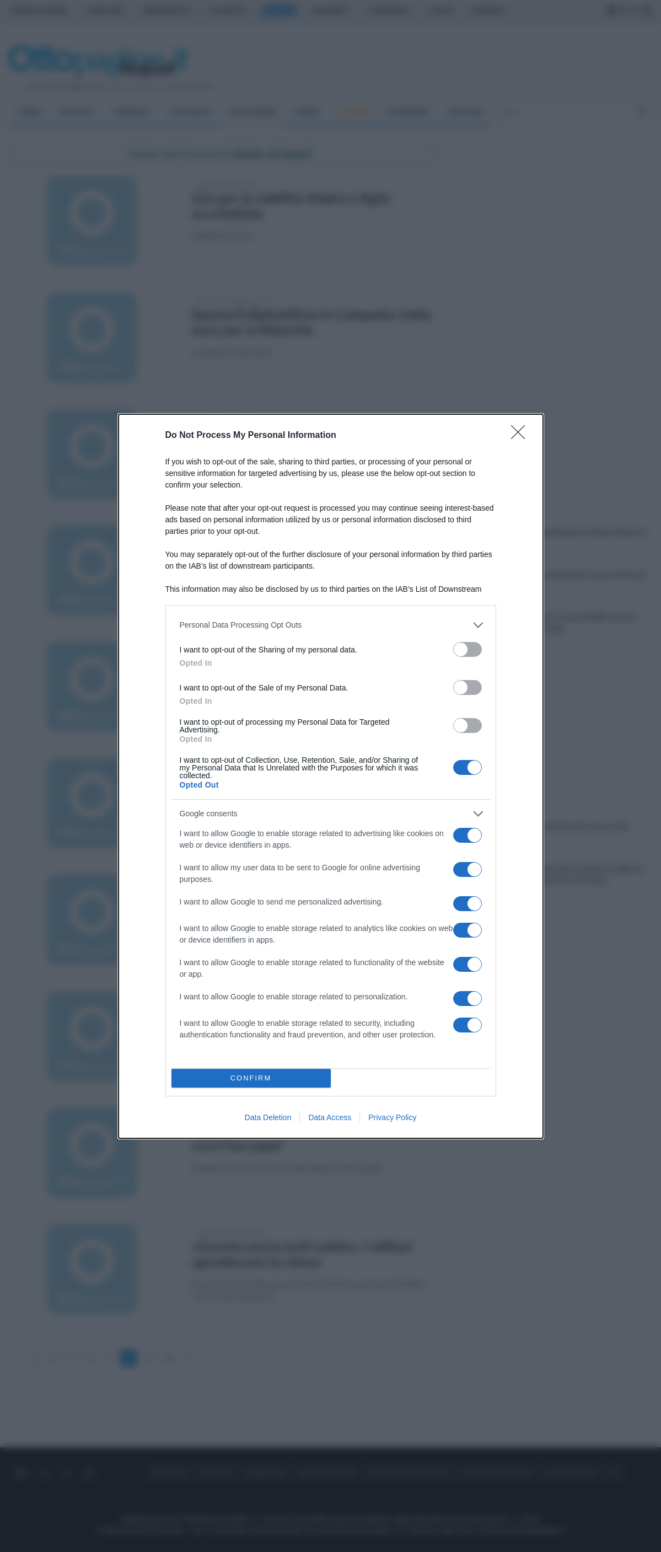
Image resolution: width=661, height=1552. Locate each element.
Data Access (329, 1117)
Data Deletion (268, 1117)
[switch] (467, 649)
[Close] (521, 435)
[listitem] (331, 625)
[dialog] (331, 776)
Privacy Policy (392, 1117)
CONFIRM (251, 1078)
